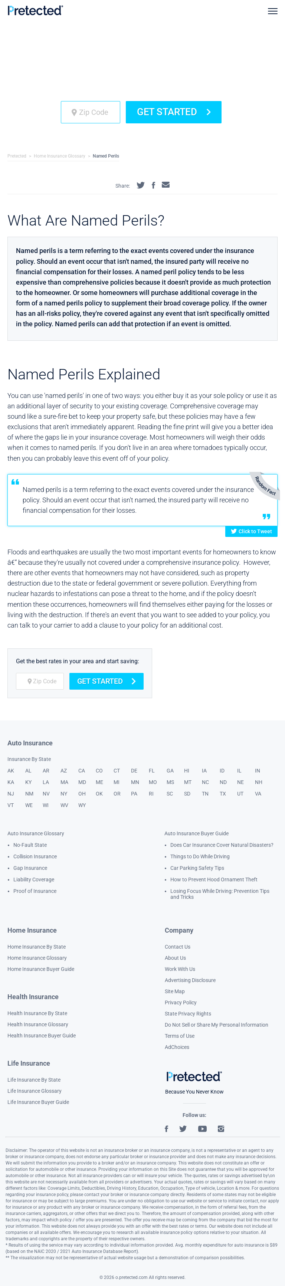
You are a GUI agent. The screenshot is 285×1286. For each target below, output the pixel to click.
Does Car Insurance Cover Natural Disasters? (221, 845)
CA (81, 771)
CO (99, 771)
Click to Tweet (251, 531)
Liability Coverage (33, 879)
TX (223, 794)
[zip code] (90, 112)
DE (134, 771)
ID (222, 771)
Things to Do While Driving (200, 856)
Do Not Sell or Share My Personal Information (216, 1025)
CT (117, 771)
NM (29, 794)
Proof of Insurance (34, 891)
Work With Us (180, 969)
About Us (175, 958)
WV (64, 805)
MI (116, 782)
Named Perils (106, 156)
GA (170, 771)
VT (10, 805)
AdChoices (177, 1047)
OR (117, 794)
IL (239, 771)
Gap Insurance (30, 868)
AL (28, 771)
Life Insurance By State (33, 1080)
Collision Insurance (35, 856)
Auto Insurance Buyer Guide (196, 833)
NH (258, 782)
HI (186, 771)
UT (240, 794)
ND (223, 782)
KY (28, 782)
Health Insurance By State (37, 1013)
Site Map (175, 991)
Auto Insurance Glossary (35, 833)
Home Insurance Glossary (59, 156)
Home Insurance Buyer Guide (40, 969)
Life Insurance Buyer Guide (38, 1102)
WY (82, 805)
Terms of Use (179, 1036)
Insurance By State (29, 759)
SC (170, 794)
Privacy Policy (181, 1002)
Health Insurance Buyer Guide (41, 1036)
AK (10, 771)
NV (46, 794)
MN (135, 782)
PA (134, 794)
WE (29, 805)
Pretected (16, 156)
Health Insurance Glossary (37, 1024)
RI (151, 794)
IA (204, 771)
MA (64, 782)
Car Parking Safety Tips (197, 868)
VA (258, 794)
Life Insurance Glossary (34, 1091)
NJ (10, 794)
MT (187, 782)
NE (240, 782)
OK (99, 794)
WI (46, 805)
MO (153, 782)
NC (205, 782)
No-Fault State (30, 845)
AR (46, 771)
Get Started (173, 111)
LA (46, 782)
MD (82, 782)
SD (187, 794)
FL (152, 771)
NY (63, 794)
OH (82, 794)
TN (205, 794)
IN (257, 771)
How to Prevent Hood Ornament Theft (214, 879)
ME (99, 782)
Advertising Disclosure (190, 980)
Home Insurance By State (36, 947)
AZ (63, 771)
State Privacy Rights (188, 1014)
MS (170, 782)
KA (10, 782)
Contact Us (177, 947)
